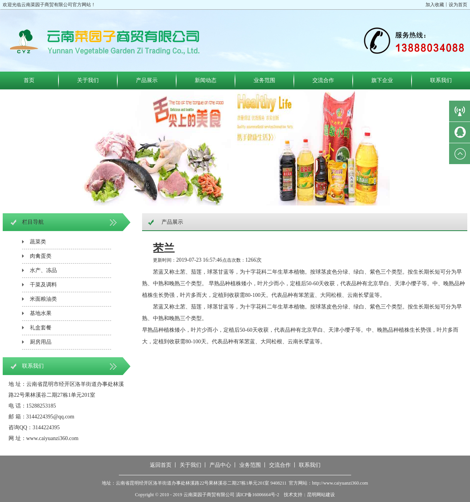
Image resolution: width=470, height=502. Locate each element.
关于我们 (88, 80)
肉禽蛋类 (40, 256)
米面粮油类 (43, 299)
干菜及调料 (43, 285)
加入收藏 (434, 4)
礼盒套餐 (40, 328)
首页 (29, 80)
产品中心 (220, 465)
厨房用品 (40, 342)
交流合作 (323, 80)
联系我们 (441, 80)
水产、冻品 (43, 270)
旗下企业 (382, 80)
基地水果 (40, 313)
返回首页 (161, 465)
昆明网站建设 (321, 494)
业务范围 (264, 80)
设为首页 (458, 4)
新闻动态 (205, 80)
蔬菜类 (38, 242)
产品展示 (147, 80)
